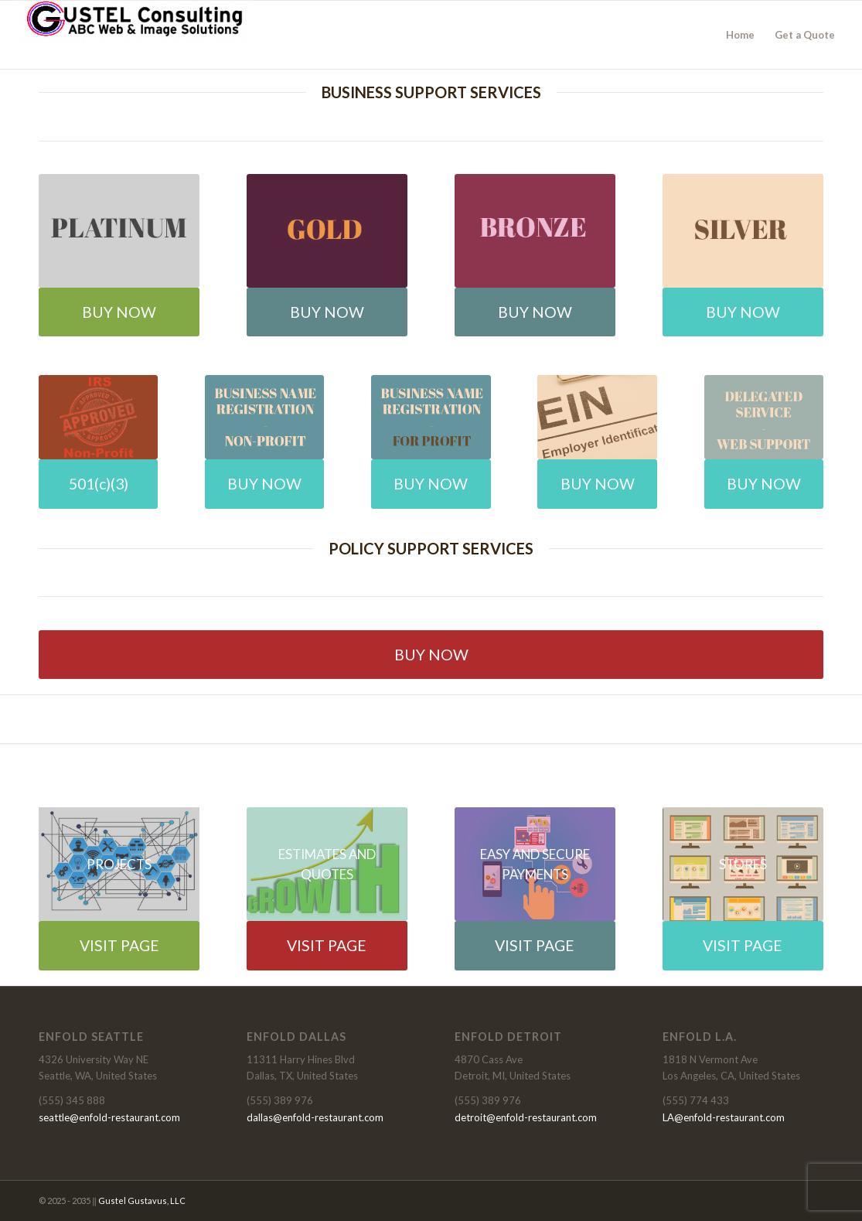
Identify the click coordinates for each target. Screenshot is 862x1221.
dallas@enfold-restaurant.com (315, 1117)
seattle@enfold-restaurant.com (109, 1117)
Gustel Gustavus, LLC (142, 1200)
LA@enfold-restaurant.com (724, 1117)
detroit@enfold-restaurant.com (526, 1117)
